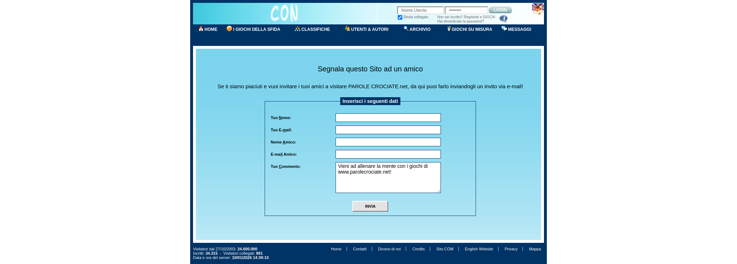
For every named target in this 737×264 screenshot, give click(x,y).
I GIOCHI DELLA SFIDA (256, 29)
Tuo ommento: (286, 166)
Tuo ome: (281, 118)
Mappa (535, 249)
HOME (210, 29)
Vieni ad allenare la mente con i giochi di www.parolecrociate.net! (388, 177)
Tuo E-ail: (281, 130)
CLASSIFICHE (316, 29)
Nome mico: (283, 142)
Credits (418, 249)
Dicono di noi (389, 249)
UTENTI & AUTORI (370, 29)
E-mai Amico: (284, 154)
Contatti (360, 249)
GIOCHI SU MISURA (472, 29)
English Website (479, 249)
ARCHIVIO (420, 29)
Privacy (511, 249)
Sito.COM (444, 249)
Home (336, 249)
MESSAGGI (519, 29)
